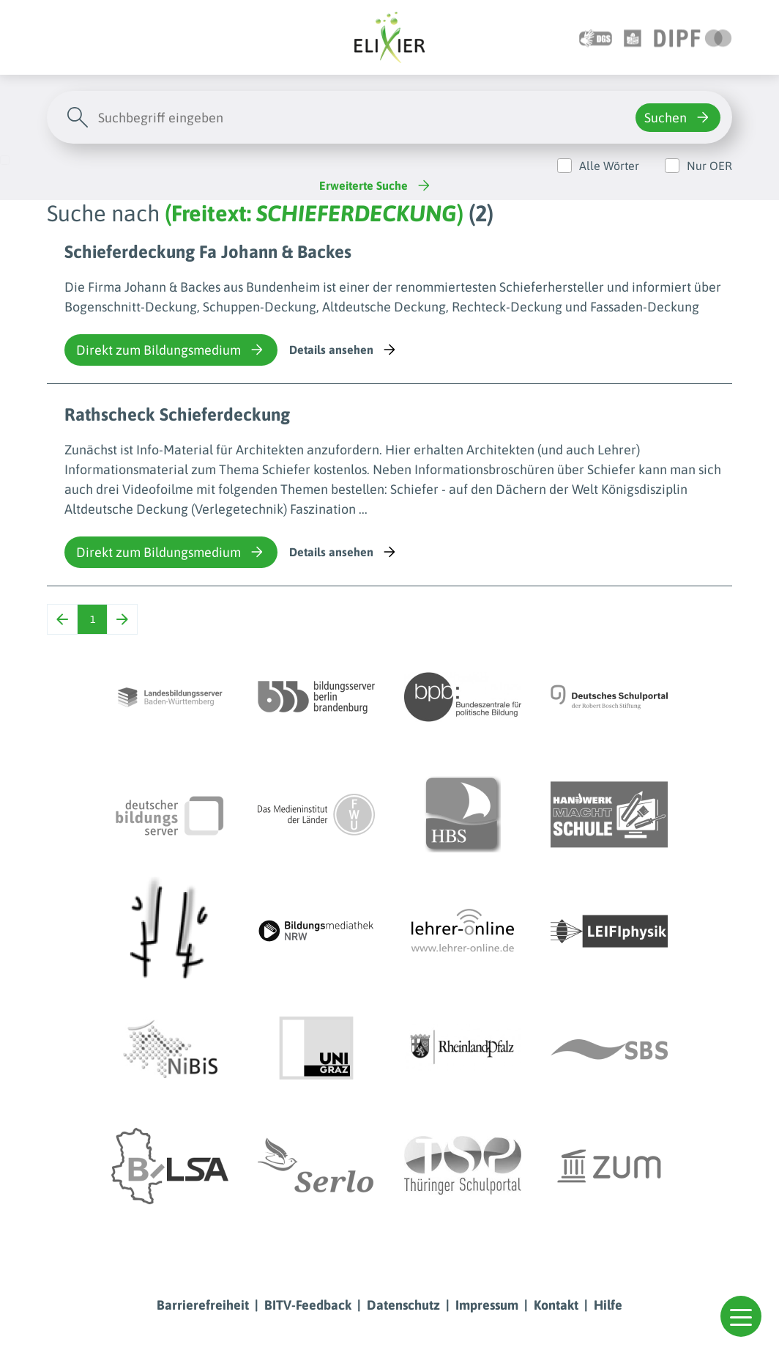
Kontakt (556, 1305)
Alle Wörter (609, 165)
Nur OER (709, 165)
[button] (740, 1316)
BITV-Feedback (307, 1305)
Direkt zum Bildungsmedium (171, 349)
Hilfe (608, 1305)
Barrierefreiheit (203, 1305)
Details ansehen (343, 349)
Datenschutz (403, 1305)
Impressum (486, 1305)
